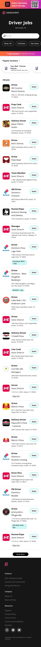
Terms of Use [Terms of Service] (10, 618)
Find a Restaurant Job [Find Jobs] (13, 578)
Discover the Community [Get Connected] (15, 582)
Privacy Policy (10, 614)
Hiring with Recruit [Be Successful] (12, 585)
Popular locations (11, 61)
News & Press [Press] (10, 600)
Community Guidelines (14, 621)
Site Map (8, 625)
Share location (12, 54)
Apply (34, 87)
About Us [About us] (8, 596)
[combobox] (20, 36)
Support (8, 610)
